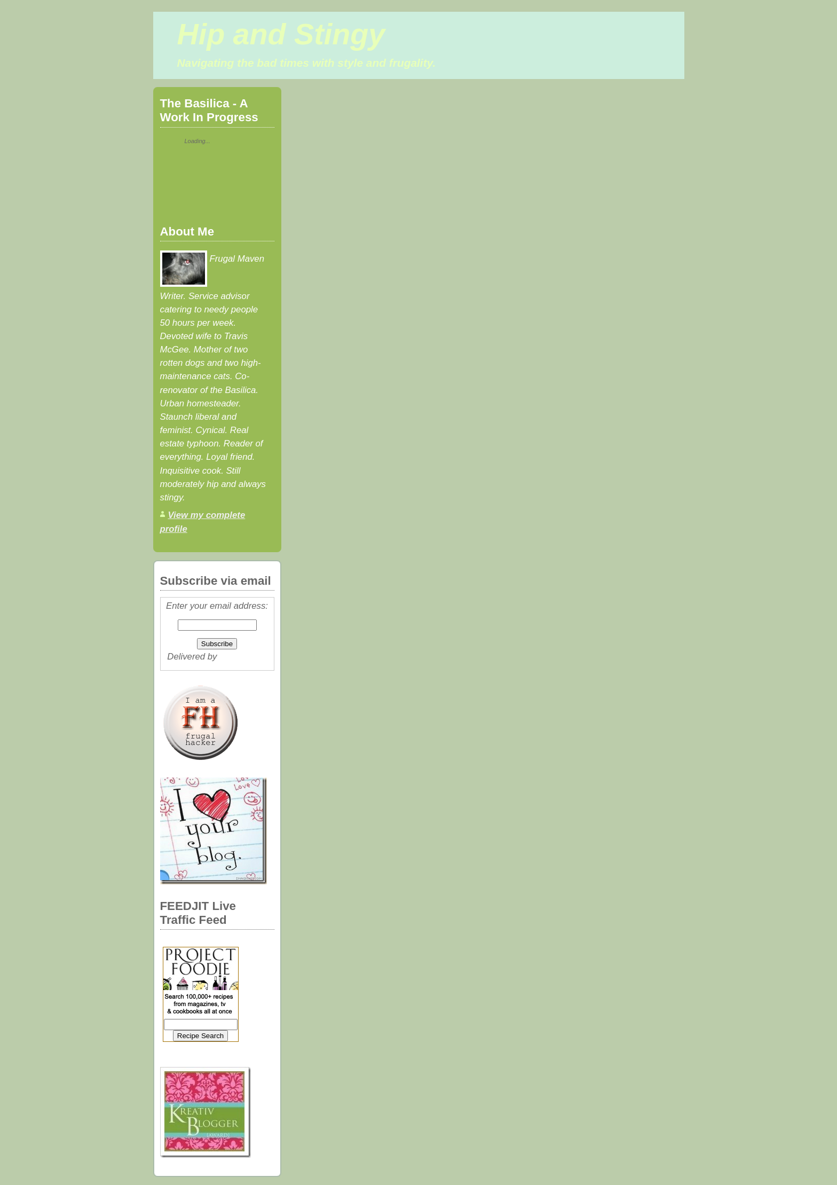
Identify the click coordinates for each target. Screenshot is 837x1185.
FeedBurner (243, 657)
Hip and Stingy (281, 34)
